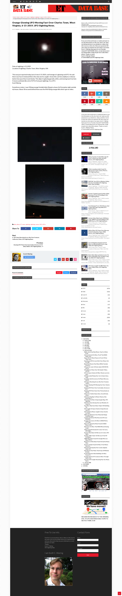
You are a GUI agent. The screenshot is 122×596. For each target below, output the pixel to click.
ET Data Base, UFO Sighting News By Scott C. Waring (24, 594)
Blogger (59, 265)
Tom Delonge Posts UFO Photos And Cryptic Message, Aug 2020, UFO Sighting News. (98, 204)
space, (45, 29)
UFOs (49, 17)
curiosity (85, 294)
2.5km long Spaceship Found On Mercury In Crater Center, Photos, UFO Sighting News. (97, 167)
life (83, 304)
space (41, 17)
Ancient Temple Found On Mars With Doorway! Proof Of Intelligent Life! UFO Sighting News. (98, 191)
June (85, 340)
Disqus (66, 265)
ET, (29, 29)
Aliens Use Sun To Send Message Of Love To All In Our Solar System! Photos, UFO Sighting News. (98, 154)
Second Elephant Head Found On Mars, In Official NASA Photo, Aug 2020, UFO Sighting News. (97, 240)
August (86, 337)
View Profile (29, 249)
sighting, (35, 29)
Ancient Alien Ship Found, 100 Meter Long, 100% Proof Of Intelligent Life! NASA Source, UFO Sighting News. (98, 216)
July (85, 338)
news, (31, 29)
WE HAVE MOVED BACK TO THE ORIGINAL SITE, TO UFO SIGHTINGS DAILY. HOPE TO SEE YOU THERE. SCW (95, 515)
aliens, (26, 29)
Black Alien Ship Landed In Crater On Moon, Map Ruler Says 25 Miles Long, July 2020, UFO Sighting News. (98, 253)
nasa (84, 310)
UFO (45, 17)
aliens (22, 17)
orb (84, 317)
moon (84, 307)
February (87, 346)
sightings (37, 17)
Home (14, 1)
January (86, 459)
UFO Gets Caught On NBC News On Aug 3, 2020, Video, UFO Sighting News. (98, 263)
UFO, (48, 29)
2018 (84, 462)
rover (84, 320)
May (85, 341)
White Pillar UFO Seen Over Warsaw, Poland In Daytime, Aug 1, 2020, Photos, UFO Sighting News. (98, 228)
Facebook (73, 265)
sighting (32, 17)
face (84, 301)
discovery (85, 297)
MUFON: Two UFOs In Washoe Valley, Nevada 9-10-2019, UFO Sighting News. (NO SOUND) (98, 179)
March (86, 345)
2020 (84, 335)
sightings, (40, 29)
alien (18, 17)
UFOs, (50, 29)
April (85, 343)
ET (25, 17)
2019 (84, 460)
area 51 (85, 291)
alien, (23, 29)
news (28, 17)
